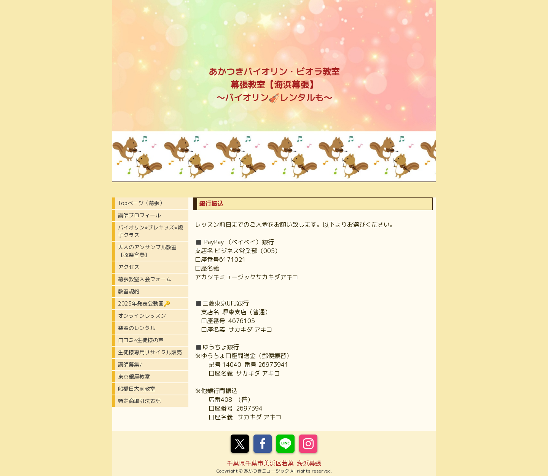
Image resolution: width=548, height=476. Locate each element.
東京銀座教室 (134, 376)
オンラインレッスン (142, 315)
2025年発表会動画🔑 (144, 303)
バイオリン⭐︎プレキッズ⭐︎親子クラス (150, 231)
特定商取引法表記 (139, 400)
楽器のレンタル (136, 327)
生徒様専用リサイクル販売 (150, 352)
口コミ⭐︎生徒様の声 (141, 340)
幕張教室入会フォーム (144, 279)
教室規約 (128, 291)
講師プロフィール (139, 215)
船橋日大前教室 (136, 388)
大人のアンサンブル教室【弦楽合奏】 (147, 251)
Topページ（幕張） (141, 203)
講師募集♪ (130, 364)
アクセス (128, 267)
